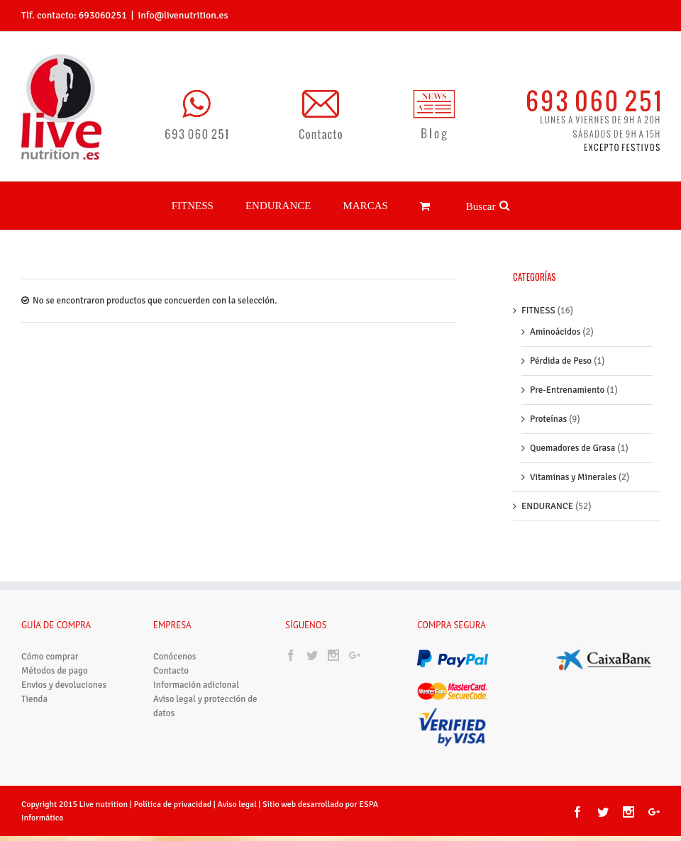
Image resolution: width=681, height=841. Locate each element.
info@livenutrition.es (183, 15)
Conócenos (174, 656)
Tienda (34, 699)
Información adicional (196, 685)
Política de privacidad (172, 804)
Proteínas (548, 419)
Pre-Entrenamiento (567, 390)
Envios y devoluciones (63, 685)
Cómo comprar (50, 656)
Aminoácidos (555, 332)
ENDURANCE (547, 506)
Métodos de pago (54, 670)
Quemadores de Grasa (572, 448)
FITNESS (538, 310)
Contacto (171, 670)
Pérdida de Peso (561, 361)
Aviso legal (238, 804)
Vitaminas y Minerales (573, 477)
